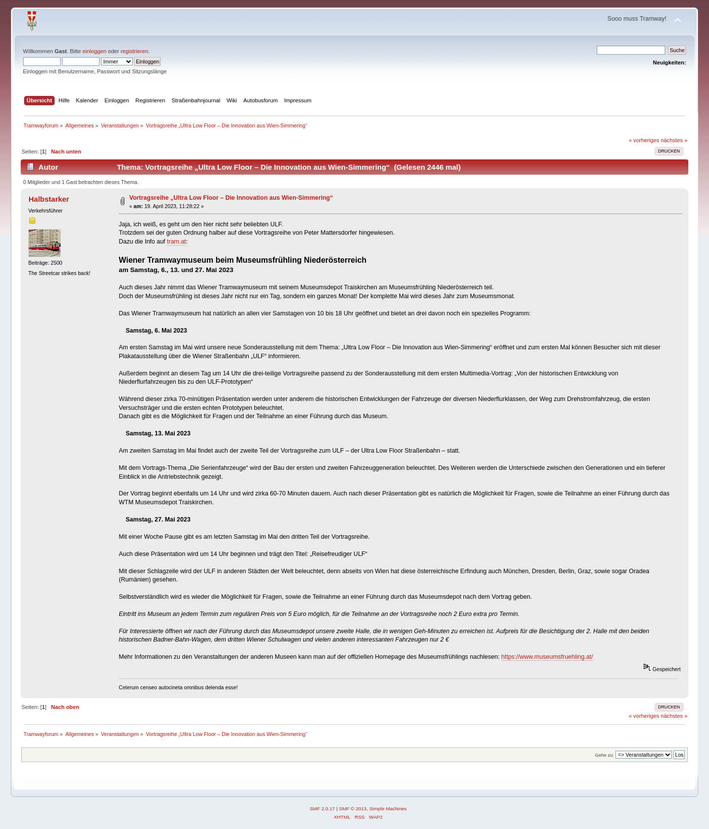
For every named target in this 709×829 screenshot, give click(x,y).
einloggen (95, 51)
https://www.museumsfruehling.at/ (547, 656)
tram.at (176, 241)
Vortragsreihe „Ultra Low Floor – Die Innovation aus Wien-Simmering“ (231, 197)
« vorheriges (644, 140)
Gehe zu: (604, 755)
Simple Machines (388, 808)
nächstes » (674, 140)
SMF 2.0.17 (322, 808)
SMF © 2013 (353, 808)
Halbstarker (49, 199)
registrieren (134, 51)
